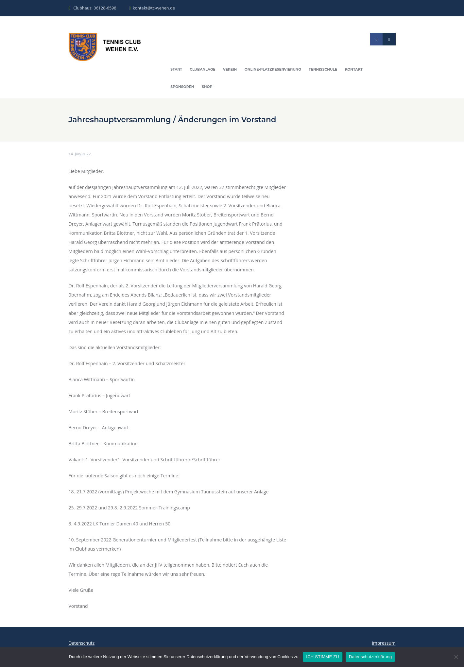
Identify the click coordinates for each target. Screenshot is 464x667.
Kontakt (358, 70)
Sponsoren (183, 87)
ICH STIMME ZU (322, 656)
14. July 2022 (80, 155)
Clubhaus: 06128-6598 (95, 8)
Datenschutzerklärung (370, 656)
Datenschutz (82, 644)
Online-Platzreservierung (275, 70)
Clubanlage (203, 70)
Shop (208, 87)
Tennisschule (326, 70)
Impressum (383, 644)
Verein (231, 70)
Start (177, 70)
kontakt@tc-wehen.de (155, 8)
